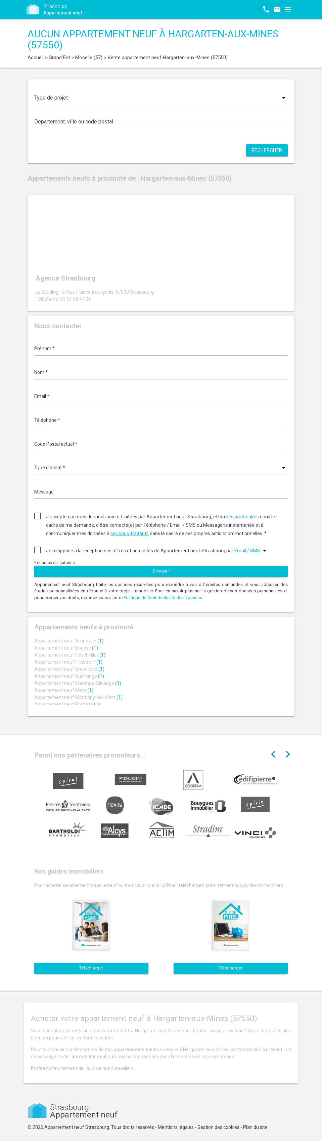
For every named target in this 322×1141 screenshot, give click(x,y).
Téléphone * (47, 420)
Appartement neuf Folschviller (69, 655)
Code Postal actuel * (55, 444)
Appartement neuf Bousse (66, 648)
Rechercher (266, 150)
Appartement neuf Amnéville (68, 640)
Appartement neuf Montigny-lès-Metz (78, 697)
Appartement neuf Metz (63, 690)
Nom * (41, 372)
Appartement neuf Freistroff (68, 662)
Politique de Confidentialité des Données (163, 597)
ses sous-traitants (129, 533)
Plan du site (255, 1127)
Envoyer (161, 571)
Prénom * (44, 348)
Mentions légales (176, 1127)
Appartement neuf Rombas (67, 704)
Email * (41, 396)
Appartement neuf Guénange (69, 676)
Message (44, 491)
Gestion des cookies (218, 1127)
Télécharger (91, 968)
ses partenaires (242, 516)
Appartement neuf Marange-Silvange (77, 683)
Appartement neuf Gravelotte (69, 669)
